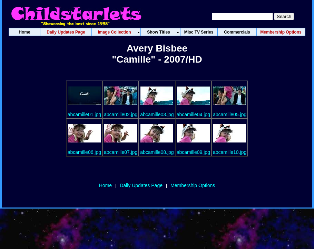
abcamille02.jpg (120, 114)
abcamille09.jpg (193, 152)
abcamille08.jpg (157, 152)
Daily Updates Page (141, 185)
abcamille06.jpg (84, 152)
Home (105, 185)
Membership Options (192, 185)
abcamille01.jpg (84, 114)
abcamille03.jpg (157, 114)
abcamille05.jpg (229, 114)
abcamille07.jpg (120, 152)
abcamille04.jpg (193, 114)
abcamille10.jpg (229, 152)
